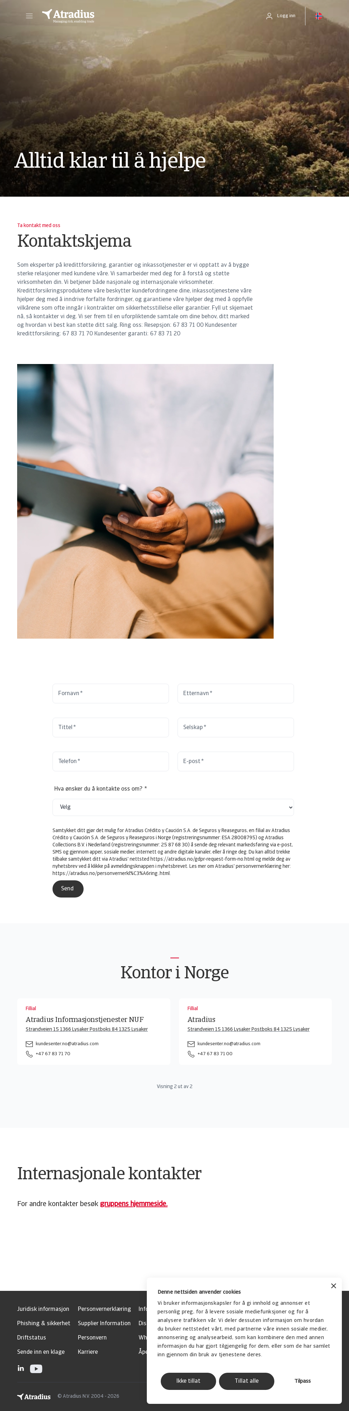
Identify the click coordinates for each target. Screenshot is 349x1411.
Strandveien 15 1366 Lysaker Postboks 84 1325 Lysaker (87, 1029)
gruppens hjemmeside (133, 1204)
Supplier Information (104, 1324)
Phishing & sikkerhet (43, 1324)
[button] (29, 16)
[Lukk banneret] (333, 1286)
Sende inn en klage (41, 1352)
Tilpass (302, 1381)
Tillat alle (247, 1381)
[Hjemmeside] (145, 16)
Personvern (92, 1338)
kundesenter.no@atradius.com (67, 1044)
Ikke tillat (188, 1381)
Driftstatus (31, 1338)
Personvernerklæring (104, 1309)
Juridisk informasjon (43, 1309)
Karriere (88, 1352)
